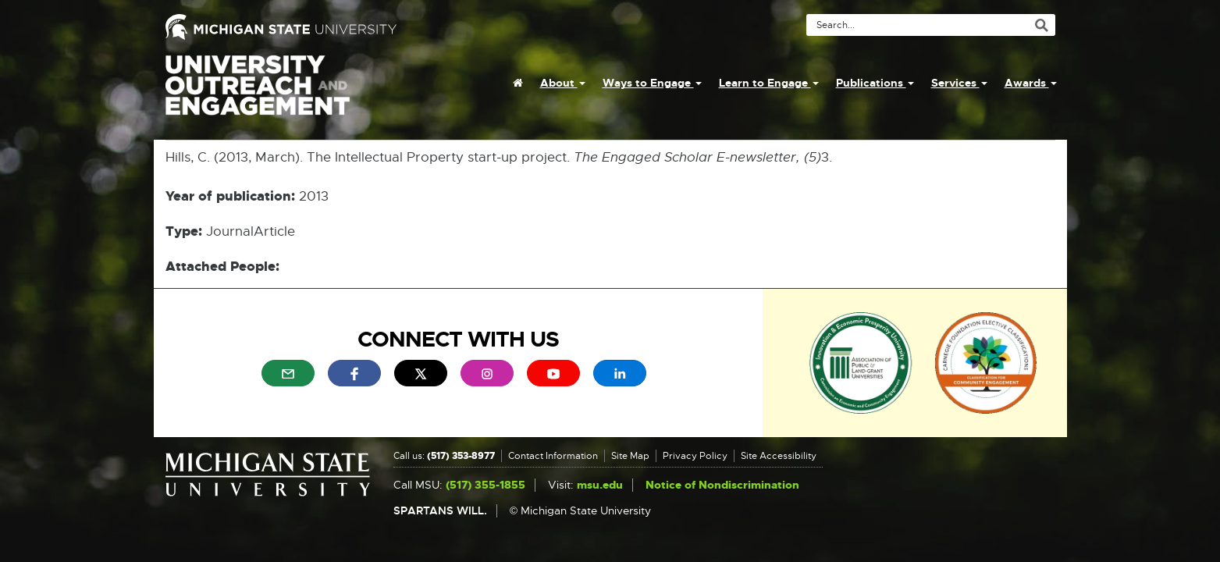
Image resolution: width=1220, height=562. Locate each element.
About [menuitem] (562, 83)
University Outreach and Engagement (257, 93)
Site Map (630, 456)
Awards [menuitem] (1031, 83)
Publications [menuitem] (875, 83)
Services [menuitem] (959, 83)
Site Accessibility (778, 456)
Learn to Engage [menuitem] (769, 83)
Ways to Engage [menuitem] (652, 83)
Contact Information (553, 456)
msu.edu (600, 485)
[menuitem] (518, 82)
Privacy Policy (695, 456)
